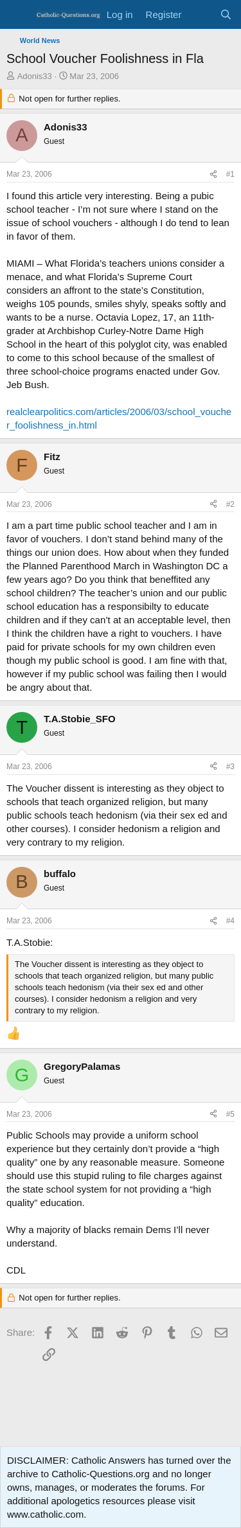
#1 (230, 174)
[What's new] (200, 14)
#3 (230, 766)
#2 (230, 504)
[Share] (213, 174)
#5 (230, 1114)
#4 (230, 920)
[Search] (225, 14)
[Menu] (18, 15)
